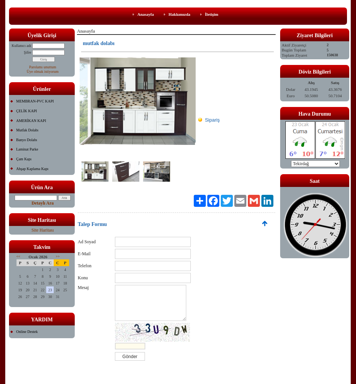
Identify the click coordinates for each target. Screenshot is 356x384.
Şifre (27, 52)
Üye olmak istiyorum (43, 71)
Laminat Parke (27, 149)
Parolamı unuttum (42, 67)
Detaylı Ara (43, 203)
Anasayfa (145, 14)
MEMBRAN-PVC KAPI (35, 101)
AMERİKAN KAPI (31, 121)
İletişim (211, 14)
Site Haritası (43, 230)
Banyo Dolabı (26, 140)
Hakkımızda (179, 14)
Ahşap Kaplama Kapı (32, 169)
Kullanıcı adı (21, 46)
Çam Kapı (24, 159)
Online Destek (27, 332)
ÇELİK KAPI (26, 111)
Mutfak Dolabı (27, 130)
